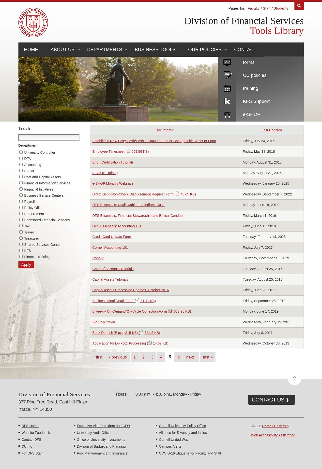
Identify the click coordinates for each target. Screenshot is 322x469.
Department (28, 145)
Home (31, 49)
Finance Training (37, 257)
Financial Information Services (47, 183)
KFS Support (256, 101)
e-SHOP (251, 114)
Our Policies (205, 49)
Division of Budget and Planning (101, 446)
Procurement (34, 214)
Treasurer (31, 238)
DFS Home (30, 426)
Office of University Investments (101, 439)
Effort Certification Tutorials (113, 162)
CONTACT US (268, 400)
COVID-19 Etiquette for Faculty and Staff (190, 453)
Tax (27, 226)
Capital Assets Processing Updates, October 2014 (130, 290)
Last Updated (271, 130)
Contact (245, 49)
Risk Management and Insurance (102, 453)
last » (208, 357)
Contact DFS (31, 439)
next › (191, 357)
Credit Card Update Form (111, 237)
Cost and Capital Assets (42, 177)
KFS (27, 251)
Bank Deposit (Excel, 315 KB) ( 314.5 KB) (126, 333)
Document (165, 130)
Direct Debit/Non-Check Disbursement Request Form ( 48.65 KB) (144, 194)
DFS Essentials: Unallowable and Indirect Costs (128, 205)
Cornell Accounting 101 (110, 247)
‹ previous (118, 357)
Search (24, 128)
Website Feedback (36, 433)
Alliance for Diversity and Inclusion (185, 433)
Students (281, 8)
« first (98, 357)
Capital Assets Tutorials (110, 279)
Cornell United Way (173, 439)
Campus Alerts (170, 446)
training (250, 88)
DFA (27, 159)
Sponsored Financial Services (47, 220)
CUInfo (27, 446)
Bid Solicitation (103, 322)
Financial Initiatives (38, 189)
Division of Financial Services (244, 20)
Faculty (254, 8)
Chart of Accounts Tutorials (113, 269)
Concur (98, 258)
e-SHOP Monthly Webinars (113, 183)
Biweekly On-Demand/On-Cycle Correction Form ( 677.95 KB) (141, 311)
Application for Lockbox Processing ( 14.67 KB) (130, 343)
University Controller (39, 152)
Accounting (32, 165)
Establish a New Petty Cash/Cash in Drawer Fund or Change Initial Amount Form (154, 141)
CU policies (254, 75)
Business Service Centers (43, 195)
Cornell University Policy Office (182, 426)
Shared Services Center (42, 245)
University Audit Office (94, 433)
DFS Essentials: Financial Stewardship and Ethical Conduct (138, 216)
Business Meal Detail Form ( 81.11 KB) (124, 301)
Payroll (29, 202)
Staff (266, 8)
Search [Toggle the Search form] (299, 6)
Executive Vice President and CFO (103, 426)
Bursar (29, 171)
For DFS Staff (32, 453)
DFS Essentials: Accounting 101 (116, 226)
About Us (63, 49)
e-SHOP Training (105, 173)
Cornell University (275, 426)
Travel (28, 232)
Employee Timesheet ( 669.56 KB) (120, 151)
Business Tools (155, 49)
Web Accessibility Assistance (273, 435)
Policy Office (33, 208)
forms (249, 62)
